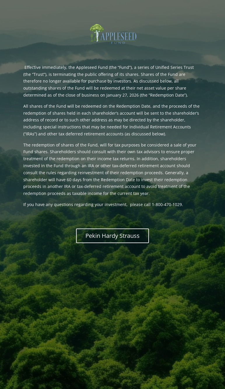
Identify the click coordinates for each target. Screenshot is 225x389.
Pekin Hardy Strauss (112, 236)
